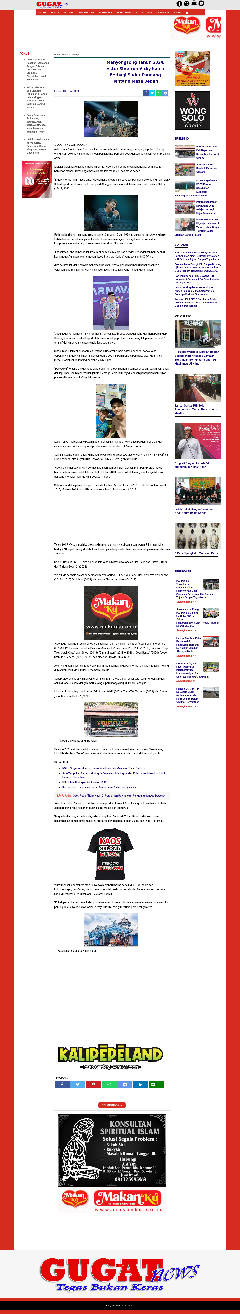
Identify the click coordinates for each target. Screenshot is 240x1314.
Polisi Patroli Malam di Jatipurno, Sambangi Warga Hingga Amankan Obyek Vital (38, 146)
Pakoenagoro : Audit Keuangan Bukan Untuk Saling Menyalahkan (99, 791)
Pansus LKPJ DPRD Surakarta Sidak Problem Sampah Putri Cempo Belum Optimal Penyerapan (196, 302)
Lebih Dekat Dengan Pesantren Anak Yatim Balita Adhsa (195, 497)
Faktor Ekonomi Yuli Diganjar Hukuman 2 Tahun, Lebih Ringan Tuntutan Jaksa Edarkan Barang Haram (37, 97)
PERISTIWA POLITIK (127, 12)
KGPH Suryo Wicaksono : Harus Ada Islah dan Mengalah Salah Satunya (103, 772)
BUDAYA (42, 12)
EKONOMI (69, 12)
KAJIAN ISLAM (86, 12)
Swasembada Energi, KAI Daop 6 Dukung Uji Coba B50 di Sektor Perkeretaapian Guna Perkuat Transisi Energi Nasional (198, 267)
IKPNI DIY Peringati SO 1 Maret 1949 (84, 786)
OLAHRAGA (162, 12)
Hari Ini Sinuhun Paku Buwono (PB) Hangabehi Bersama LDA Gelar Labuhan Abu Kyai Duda (197, 279)
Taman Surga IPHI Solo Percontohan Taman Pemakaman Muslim (196, 407)
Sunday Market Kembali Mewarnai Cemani (206, 168)
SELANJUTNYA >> (112, 1109)
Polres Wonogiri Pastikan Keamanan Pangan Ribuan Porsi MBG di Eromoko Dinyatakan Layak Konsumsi (38, 69)
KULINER (147, 12)
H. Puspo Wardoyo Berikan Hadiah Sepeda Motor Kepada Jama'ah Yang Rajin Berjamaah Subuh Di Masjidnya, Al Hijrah (197, 357)
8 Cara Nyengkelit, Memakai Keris (196, 539)
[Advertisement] (120, 1290)
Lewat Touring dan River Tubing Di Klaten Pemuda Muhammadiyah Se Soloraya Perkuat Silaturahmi (194, 290)
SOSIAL (177, 12)
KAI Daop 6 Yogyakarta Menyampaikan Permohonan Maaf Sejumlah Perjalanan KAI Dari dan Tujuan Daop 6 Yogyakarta (197, 256)
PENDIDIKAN (105, 12)
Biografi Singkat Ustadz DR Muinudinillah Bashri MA (192, 453)
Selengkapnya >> (186, 588)
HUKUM (55, 12)
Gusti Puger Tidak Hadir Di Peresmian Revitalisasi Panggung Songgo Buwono (119, 799)
